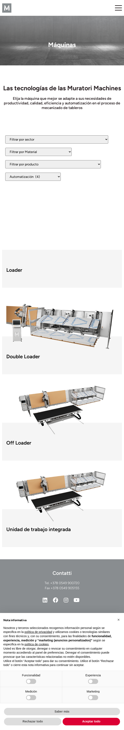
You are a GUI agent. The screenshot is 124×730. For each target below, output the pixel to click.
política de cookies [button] (36, 644)
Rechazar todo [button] (32, 721)
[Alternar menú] (118, 8)
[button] (118, 619)
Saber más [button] (62, 711)
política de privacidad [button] (38, 632)
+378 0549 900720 (64, 583)
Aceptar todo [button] (91, 721)
